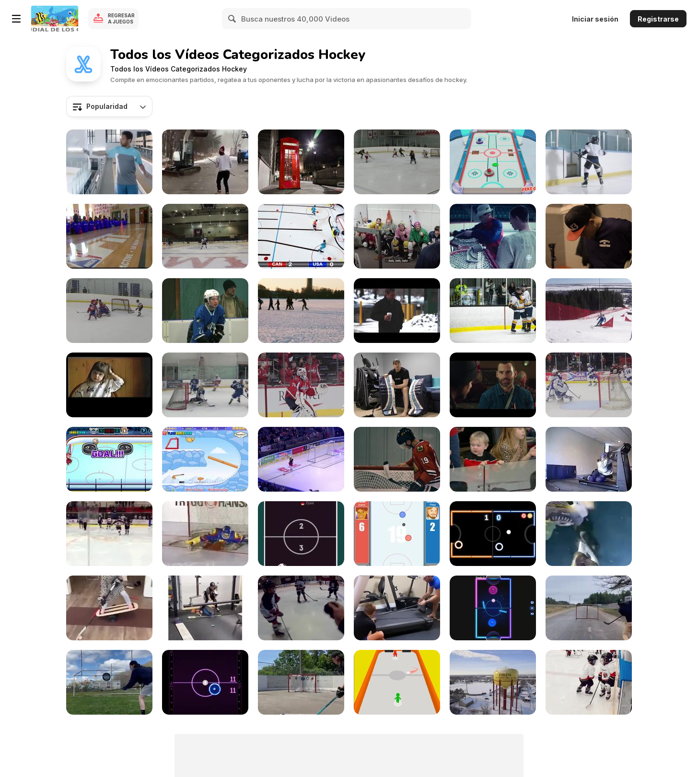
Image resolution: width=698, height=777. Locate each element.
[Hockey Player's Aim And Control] (301, 682)
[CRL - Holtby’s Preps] (301, 385)
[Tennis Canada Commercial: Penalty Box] (589, 162)
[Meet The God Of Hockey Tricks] (589, 608)
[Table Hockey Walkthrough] (397, 533)
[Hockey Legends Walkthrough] (109, 459)
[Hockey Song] (301, 608)
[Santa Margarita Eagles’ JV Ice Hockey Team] (205, 385)
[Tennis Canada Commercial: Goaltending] (109, 162)
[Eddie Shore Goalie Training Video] (493, 236)
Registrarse (658, 19)
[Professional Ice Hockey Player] (109, 682)
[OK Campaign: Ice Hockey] (397, 236)
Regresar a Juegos (121, 18)
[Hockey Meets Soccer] (301, 459)
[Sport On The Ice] (205, 310)
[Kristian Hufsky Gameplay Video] (109, 310)
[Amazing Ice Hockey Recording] (589, 533)
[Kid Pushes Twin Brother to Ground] (589, 682)
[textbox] (109, 106)
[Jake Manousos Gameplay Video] (397, 162)
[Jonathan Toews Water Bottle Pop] (397, 459)
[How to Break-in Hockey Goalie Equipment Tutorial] (397, 385)
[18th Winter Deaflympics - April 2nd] (589, 310)
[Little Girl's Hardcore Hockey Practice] (109, 608)
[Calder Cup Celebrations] (589, 385)
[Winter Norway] (301, 310)
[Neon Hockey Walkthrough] (493, 533)
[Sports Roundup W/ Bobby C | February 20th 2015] (109, 236)
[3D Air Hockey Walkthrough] (493, 162)
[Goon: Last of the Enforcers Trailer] (493, 385)
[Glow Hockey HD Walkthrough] (493, 608)
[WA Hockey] (493, 310)
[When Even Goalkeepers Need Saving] (205, 533)
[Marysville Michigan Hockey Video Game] (205, 236)
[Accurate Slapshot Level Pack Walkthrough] (205, 459)
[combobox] (109, 106)
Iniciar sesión (595, 19)
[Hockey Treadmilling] (589, 459)
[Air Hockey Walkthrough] (205, 682)
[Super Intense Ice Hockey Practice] (205, 608)
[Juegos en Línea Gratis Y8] (55, 18)
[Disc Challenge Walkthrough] (397, 682)
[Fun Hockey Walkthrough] (301, 533)
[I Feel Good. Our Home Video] (109, 385)
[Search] (232, 18)
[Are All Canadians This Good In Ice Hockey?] (205, 162)
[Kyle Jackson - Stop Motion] (301, 236)
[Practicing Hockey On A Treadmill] (397, 608)
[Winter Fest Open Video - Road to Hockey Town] (397, 310)
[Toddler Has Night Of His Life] (493, 459)
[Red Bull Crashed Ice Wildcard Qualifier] (589, 236)
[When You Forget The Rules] (109, 533)
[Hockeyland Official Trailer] (493, 682)
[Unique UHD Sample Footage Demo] (301, 162)
